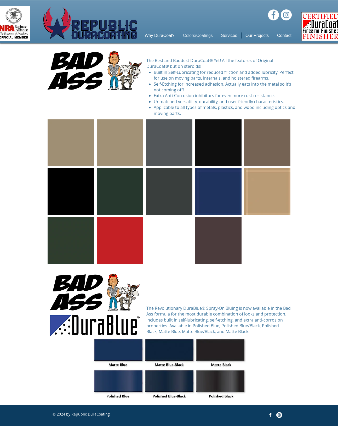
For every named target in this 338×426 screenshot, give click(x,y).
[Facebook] (273, 14)
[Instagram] (286, 14)
